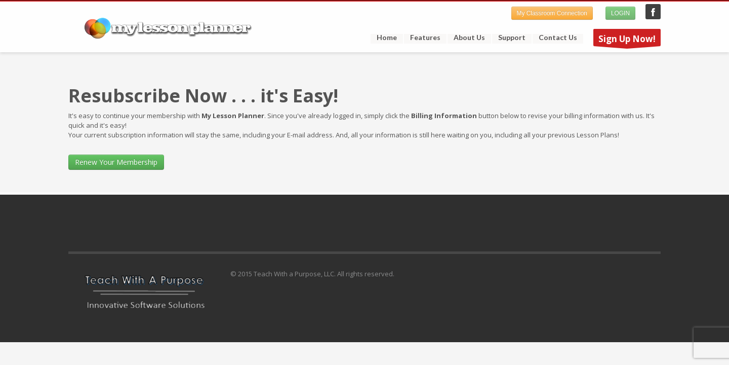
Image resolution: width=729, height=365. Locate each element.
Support (508, 37)
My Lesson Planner (653, 11)
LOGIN (620, 13)
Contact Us (558, 37)
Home (387, 37)
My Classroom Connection (552, 13)
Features (422, 37)
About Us (469, 37)
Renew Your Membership (116, 162)
